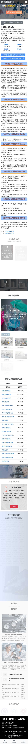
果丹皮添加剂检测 (7, 446)
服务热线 (23, 741)
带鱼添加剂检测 (6, 398)
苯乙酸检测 (5, 450)
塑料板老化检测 (6, 428)
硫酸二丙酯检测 (6, 439)
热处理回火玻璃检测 (7, 457)
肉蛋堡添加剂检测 (7, 409)
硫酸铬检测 (5, 420)
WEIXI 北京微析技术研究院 (16, 731)
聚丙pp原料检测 (6, 394)
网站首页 (5, 741)
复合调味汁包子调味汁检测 (9, 424)
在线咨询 (14, 741)
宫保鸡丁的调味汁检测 (8, 416)
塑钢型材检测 (5, 402)
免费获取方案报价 (15, 13)
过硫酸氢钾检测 (6, 391)
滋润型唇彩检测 (9, 231)
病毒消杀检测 (5, 461)
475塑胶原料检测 (6, 431)
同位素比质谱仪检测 (7, 442)
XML (15, 737)
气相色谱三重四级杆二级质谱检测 (11, 435)
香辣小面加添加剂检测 (8, 453)
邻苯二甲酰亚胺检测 (7, 413)
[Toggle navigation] (26, 2)
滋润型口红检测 (9, 233)
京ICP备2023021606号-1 (16, 735)
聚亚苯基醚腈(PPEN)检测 (8, 405)
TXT (18, 737)
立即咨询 (14, 506)
